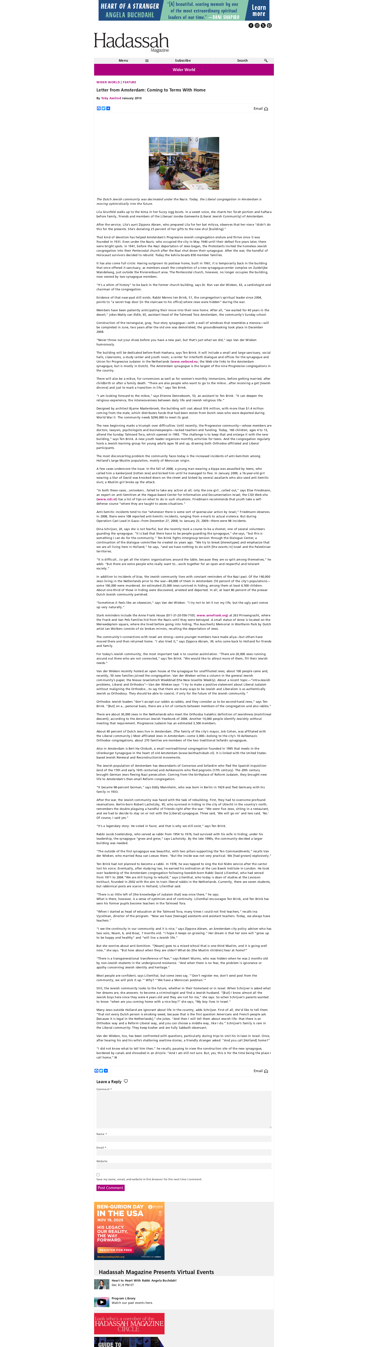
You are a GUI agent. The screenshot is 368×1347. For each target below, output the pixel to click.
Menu (123, 60)
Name (101, 1134)
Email (261, 108)
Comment (104, 1089)
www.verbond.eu (184, 361)
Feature (129, 82)
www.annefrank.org (212, 615)
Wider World (108, 82)
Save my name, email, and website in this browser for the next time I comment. (149, 1179)
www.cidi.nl (106, 499)
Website (101, 1161)
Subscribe (183, 60)
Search (242, 60)
